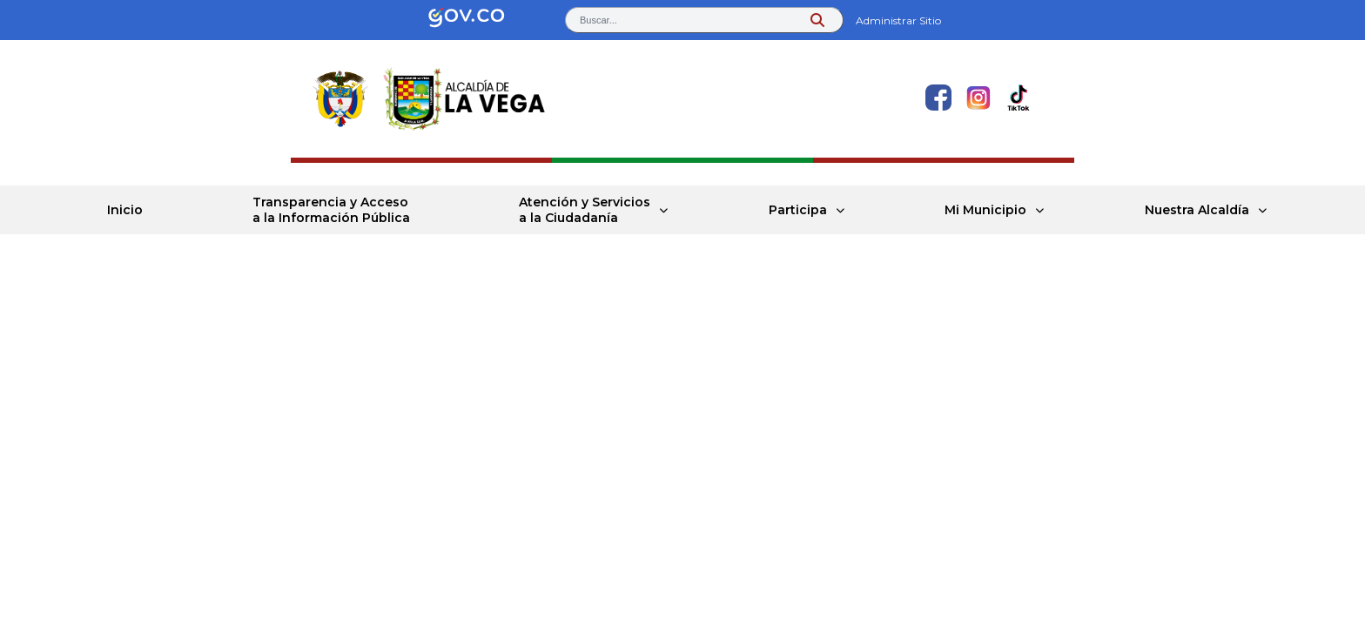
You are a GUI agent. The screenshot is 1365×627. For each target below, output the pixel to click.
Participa (798, 210)
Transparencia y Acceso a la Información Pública (331, 210)
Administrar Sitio (898, 20)
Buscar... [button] (598, 20)
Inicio (125, 210)
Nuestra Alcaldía (1197, 210)
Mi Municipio (985, 210)
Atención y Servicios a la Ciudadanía (584, 210)
